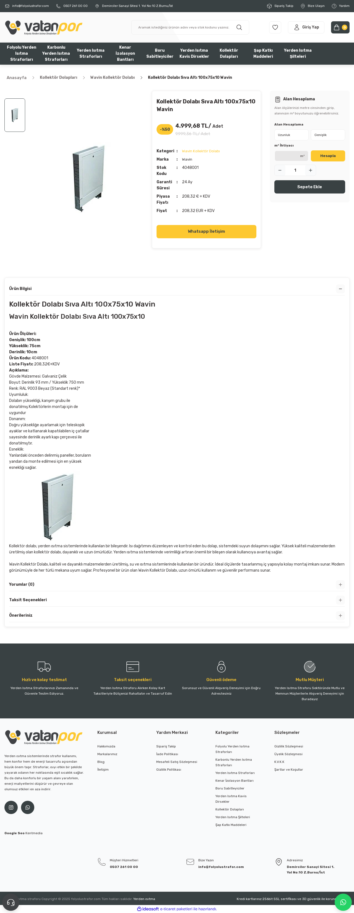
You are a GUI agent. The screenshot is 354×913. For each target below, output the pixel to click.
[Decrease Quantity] (279, 170)
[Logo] (43, 27)
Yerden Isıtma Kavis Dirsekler (231, 799)
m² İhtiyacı (284, 145)
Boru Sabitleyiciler (229, 788)
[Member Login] (300, 27)
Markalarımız (107, 754)
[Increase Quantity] (310, 170)
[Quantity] (295, 170)
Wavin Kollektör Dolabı (201, 151)
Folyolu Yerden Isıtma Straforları (232, 749)
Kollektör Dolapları (229, 809)
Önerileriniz (21, 615)
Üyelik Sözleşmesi (288, 754)
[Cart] (339, 27)
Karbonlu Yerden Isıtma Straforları (233, 762)
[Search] (185, 27)
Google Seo (14, 833)
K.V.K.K (279, 762)
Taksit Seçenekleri (28, 600)
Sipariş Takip (166, 746)
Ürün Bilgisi (20, 288)
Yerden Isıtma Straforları (235, 773)
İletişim (103, 769)
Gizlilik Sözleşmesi (288, 746)
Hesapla (328, 155)
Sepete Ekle (309, 186)
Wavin (187, 159)
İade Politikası (167, 754)
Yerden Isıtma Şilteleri (232, 817)
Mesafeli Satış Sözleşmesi (176, 762)
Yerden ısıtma (144, 899)
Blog (101, 762)
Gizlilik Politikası (168, 769)
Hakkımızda (106, 746)
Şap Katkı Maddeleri (230, 825)
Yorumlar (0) (21, 584)
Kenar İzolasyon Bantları (234, 781)
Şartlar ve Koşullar (288, 769)
